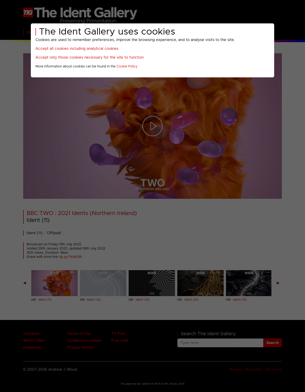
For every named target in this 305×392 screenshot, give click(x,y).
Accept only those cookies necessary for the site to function (89, 57)
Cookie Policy (126, 66)
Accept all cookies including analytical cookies (76, 49)
